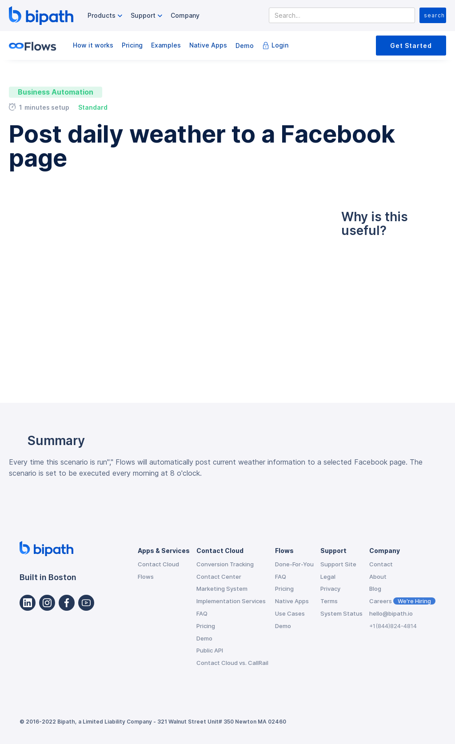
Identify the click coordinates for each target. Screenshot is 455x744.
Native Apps (208, 45)
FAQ (202, 613)
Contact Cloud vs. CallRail (232, 662)
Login (279, 45)
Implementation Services (231, 601)
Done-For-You (294, 564)
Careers (402, 601)
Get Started (411, 45)
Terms (329, 601)
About (378, 576)
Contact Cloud (158, 564)
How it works (93, 45)
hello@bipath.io (391, 613)
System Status (341, 613)
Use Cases (290, 613)
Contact (381, 564)
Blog (375, 588)
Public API (209, 650)
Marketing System (221, 588)
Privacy (330, 588)
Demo (244, 45)
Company (185, 15)
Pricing (132, 45)
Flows (146, 576)
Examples (166, 45)
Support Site (338, 564)
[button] (106, 15)
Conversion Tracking (225, 564)
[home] (41, 15)
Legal (327, 576)
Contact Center (218, 576)
